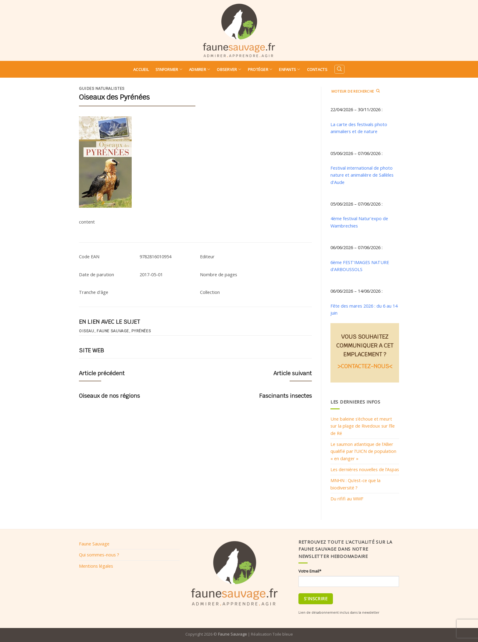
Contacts (317, 69)
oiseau (86, 331)
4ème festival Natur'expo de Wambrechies (359, 221)
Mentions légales (96, 566)
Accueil (141, 69)
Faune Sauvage (94, 544)
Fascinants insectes (285, 395)
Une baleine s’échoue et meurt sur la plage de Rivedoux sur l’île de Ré (362, 426)
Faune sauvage (113, 331)
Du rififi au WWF (346, 499)
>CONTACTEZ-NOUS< (364, 366)
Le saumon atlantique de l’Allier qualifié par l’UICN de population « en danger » (363, 451)
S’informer (168, 69)
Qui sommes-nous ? (99, 555)
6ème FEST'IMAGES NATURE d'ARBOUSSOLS (359, 265)
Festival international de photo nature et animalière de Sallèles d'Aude (362, 175)
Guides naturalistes (102, 88)
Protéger (260, 69)
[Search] (339, 69)
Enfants (289, 69)
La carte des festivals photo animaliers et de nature (358, 127)
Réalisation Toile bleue (272, 634)
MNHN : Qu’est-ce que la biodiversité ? (355, 483)
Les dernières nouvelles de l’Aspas (364, 469)
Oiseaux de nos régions (109, 395)
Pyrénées (141, 331)
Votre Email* (309, 571)
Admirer (199, 69)
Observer (229, 69)
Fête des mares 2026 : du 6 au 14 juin (364, 309)
